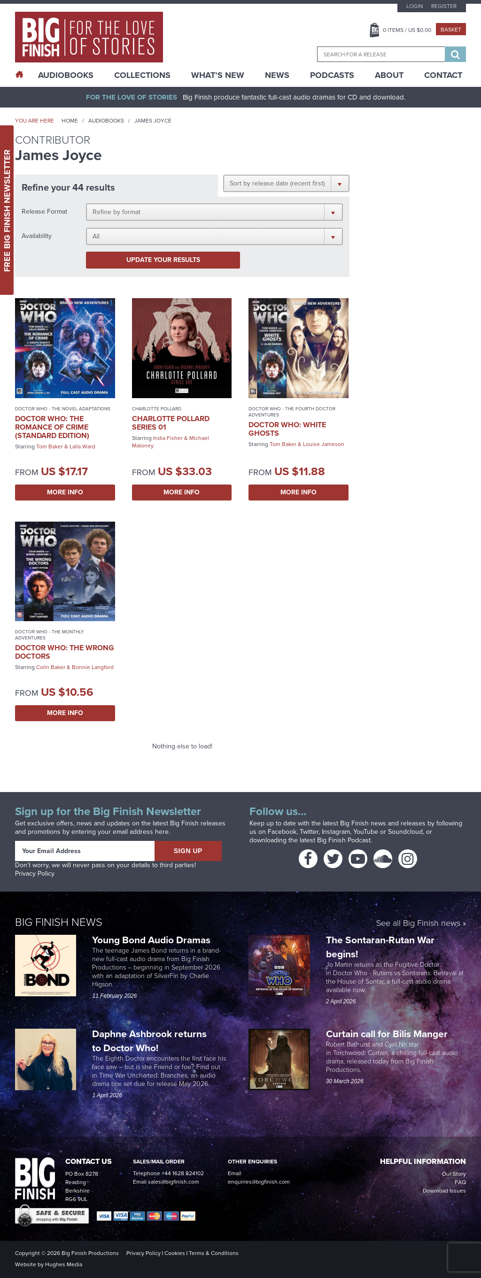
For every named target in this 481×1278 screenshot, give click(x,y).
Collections (142, 75)
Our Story (454, 1174)
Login (414, 6)
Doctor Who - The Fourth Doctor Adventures (291, 411)
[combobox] (381, 54)
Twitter (309, 832)
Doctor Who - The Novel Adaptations (62, 408)
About (389, 75)
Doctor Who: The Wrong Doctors (64, 652)
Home (70, 120)
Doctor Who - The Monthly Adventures (49, 634)
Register (444, 6)
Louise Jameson (323, 444)
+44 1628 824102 (183, 1173)
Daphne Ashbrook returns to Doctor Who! (149, 1040)
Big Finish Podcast (344, 840)
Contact (443, 75)
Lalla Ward (82, 446)
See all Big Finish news (418, 923)
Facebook (282, 832)
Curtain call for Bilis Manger (388, 1033)
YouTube (365, 832)
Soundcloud (405, 832)
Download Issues (444, 1190)
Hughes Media (63, 1264)
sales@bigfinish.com (173, 1182)
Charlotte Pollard (156, 408)
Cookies (174, 1253)
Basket (451, 29)
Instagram (336, 832)
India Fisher (168, 438)
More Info (65, 492)
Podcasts (332, 75)
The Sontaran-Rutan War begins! (380, 946)
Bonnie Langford (93, 667)
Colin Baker (50, 667)
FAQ (460, 1182)
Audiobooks (106, 120)
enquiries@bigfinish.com (259, 1182)
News (277, 75)
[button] (286, 183)
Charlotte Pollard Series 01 (170, 422)
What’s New (217, 75)
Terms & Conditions (214, 1253)
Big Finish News (58, 922)
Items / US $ (407, 30)
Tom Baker (49, 446)
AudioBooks (65, 75)
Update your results (163, 260)
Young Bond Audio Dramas (152, 939)
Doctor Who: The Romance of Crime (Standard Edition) (52, 427)
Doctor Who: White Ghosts (287, 429)
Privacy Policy (34, 873)
